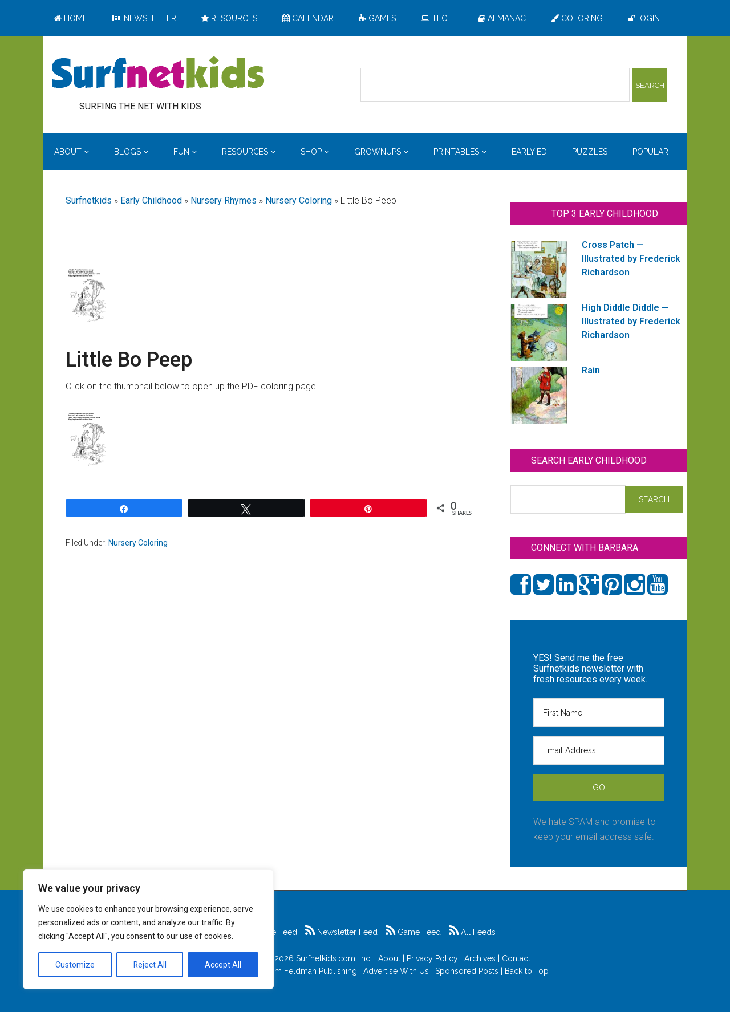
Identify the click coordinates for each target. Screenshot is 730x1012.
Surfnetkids (89, 200)
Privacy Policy (432, 958)
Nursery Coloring (298, 200)
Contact (516, 958)
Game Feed (413, 932)
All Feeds (472, 932)
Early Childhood (151, 200)
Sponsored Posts (466, 971)
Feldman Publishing (320, 971)
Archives (480, 958)
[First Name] (598, 712)
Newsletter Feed (341, 932)
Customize (75, 964)
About (389, 958)
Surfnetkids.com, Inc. (334, 958)
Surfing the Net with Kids (158, 73)
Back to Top (527, 971)
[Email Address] (598, 750)
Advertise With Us (396, 971)
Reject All (150, 964)
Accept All (223, 964)
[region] (148, 929)
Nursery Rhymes (223, 200)
